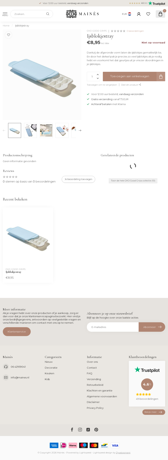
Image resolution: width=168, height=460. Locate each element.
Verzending (94, 379)
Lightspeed (85, 452)
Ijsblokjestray (22, 25)
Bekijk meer (153, 412)
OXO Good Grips (97, 31)
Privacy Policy (95, 407)
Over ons (92, 361)
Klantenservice (17, 331)
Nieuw (49, 361)
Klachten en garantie (99, 390)
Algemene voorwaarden (102, 396)
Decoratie (51, 367)
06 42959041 (18, 366)
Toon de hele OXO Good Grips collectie (133, 180)
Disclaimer (93, 402)
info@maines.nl (20, 377)
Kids (47, 379)
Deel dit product (131, 84)
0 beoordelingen (135, 31)
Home (6, 25)
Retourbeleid (95, 384)
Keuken (49, 373)
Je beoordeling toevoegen (78, 179)
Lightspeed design (102, 452)
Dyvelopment (123, 452)
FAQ (89, 373)
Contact (92, 367)
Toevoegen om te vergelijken (102, 84)
